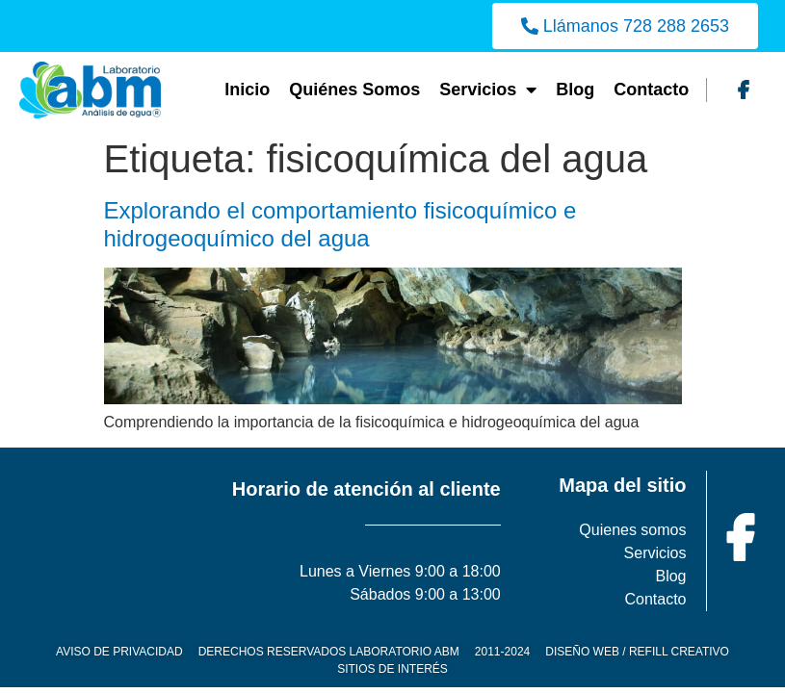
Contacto (651, 89)
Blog (575, 89)
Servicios (487, 89)
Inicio (247, 89)
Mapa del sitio (622, 485)
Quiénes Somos (354, 89)
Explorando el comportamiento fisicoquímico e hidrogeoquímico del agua (340, 224)
